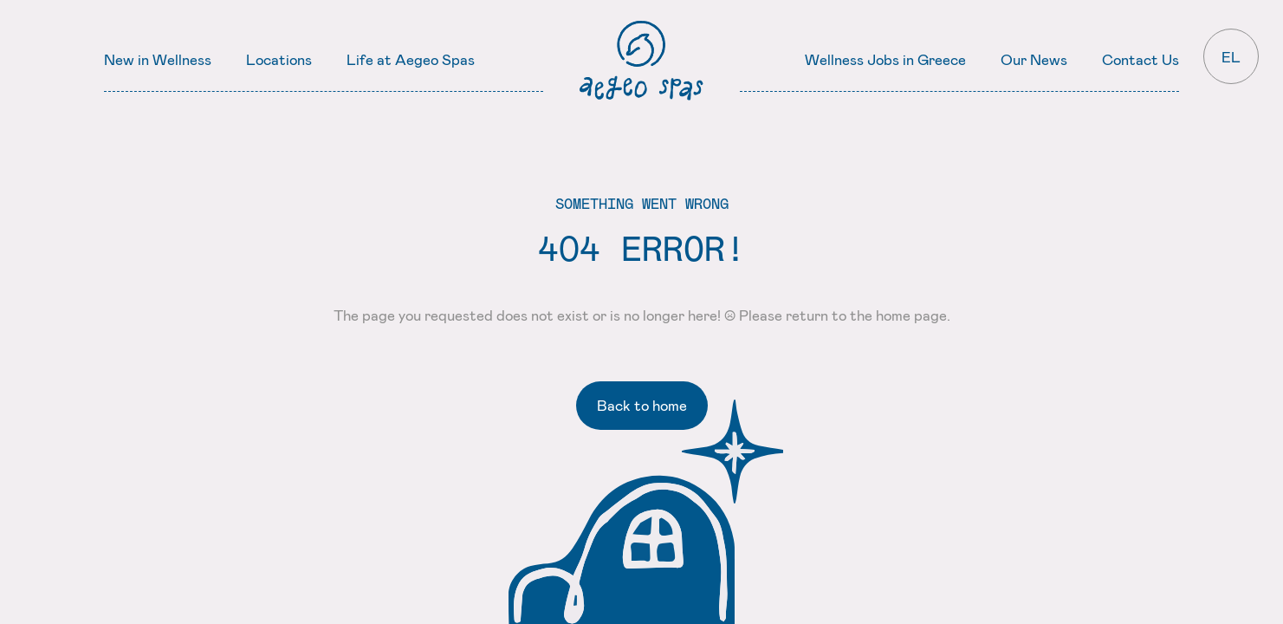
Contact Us (1140, 59)
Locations (279, 59)
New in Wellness (157, 59)
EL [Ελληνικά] (1231, 56)
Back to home (642, 404)
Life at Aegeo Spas (411, 59)
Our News (1034, 59)
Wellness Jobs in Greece (885, 59)
